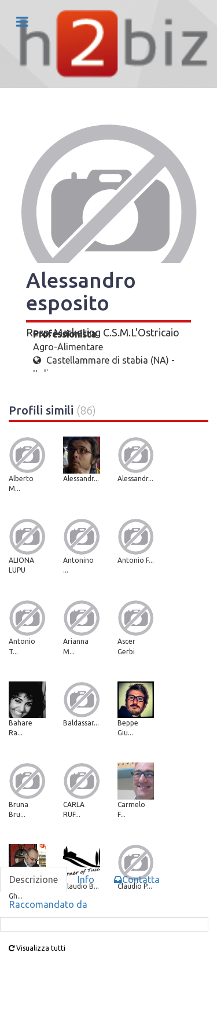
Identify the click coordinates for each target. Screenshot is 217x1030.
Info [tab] (86, 879)
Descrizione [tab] (33, 879)
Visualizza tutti (37, 948)
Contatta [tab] (137, 879)
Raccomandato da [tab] (48, 904)
